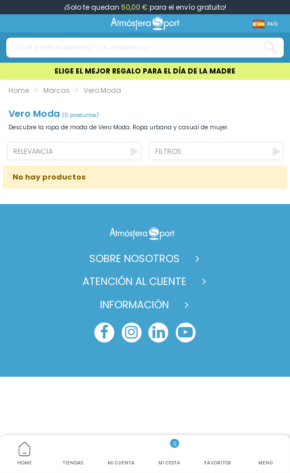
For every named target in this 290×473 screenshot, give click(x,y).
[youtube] (186, 332)
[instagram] (132, 332)
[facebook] (104, 332)
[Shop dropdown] (265, 24)
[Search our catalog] (270, 47)
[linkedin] (158, 332)
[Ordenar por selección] (74, 151)
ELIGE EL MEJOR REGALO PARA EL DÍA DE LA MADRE (145, 71)
